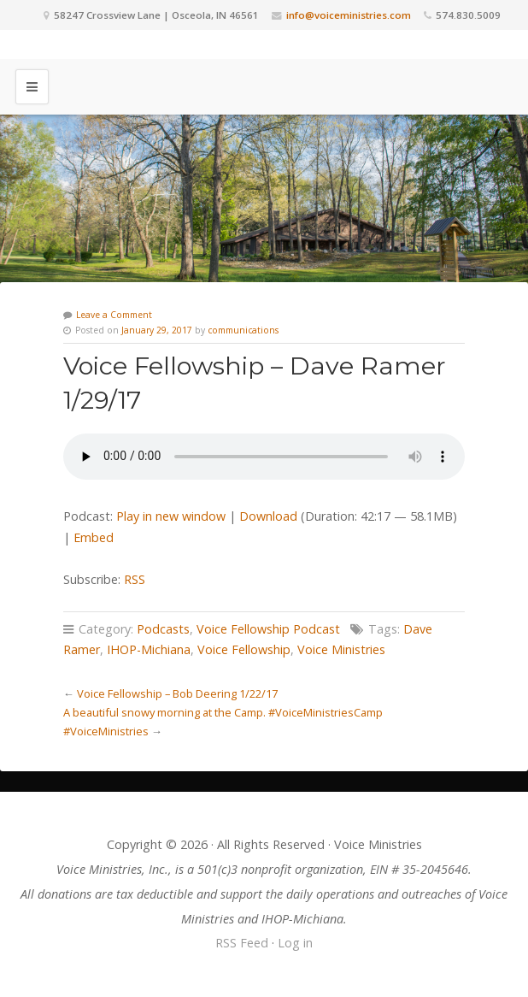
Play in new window (171, 516)
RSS (134, 579)
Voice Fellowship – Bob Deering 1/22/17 (177, 693)
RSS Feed (241, 943)
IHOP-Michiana (149, 649)
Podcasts (163, 629)
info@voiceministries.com (348, 15)
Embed (93, 537)
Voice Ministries (341, 649)
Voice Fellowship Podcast (268, 629)
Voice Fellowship (243, 649)
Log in (295, 943)
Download (268, 516)
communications (243, 330)
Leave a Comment (114, 315)
